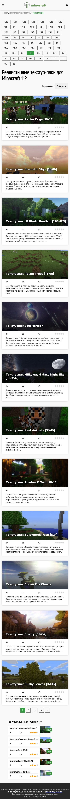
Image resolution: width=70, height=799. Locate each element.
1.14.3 (15, 48)
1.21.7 (15, 22)
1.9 (22, 58)
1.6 (14, 64)
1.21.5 (33, 22)
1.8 (47, 58)
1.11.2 (38, 53)
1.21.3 (51, 22)
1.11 (47, 53)
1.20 (14, 32)
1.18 (23, 37)
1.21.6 (24, 22)
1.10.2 (54, 53)
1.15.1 (49, 43)
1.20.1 (6, 32)
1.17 (39, 37)
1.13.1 (58, 48)
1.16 (32, 43)
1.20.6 (23, 27)
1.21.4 (42, 22)
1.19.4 (23, 32)
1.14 (41, 48)
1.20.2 (60, 27)
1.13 (5, 53)
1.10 (63, 53)
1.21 (14, 27)
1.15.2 (40, 43)
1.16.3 (6, 43)
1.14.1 (32, 48)
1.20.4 (41, 27)
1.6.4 (5, 64)
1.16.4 (56, 37)
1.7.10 (55, 58)
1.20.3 (51, 27)
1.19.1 (50, 32)
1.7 (63, 58)
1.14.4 (6, 48)
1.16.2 (15, 43)
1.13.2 (49, 48)
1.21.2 (60, 22)
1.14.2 (24, 48)
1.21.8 (6, 22)
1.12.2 (13, 53)
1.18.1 (14, 37)
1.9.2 (14, 58)
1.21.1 (5, 27)
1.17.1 (31, 37)
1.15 (57, 43)
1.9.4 (5, 58)
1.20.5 (32, 27)
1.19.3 (32, 32)
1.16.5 (47, 37)
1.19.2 (41, 32)
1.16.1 (23, 43)
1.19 (58, 32)
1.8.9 (30, 58)
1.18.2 (6, 37)
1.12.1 (22, 53)
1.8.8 (39, 58)
